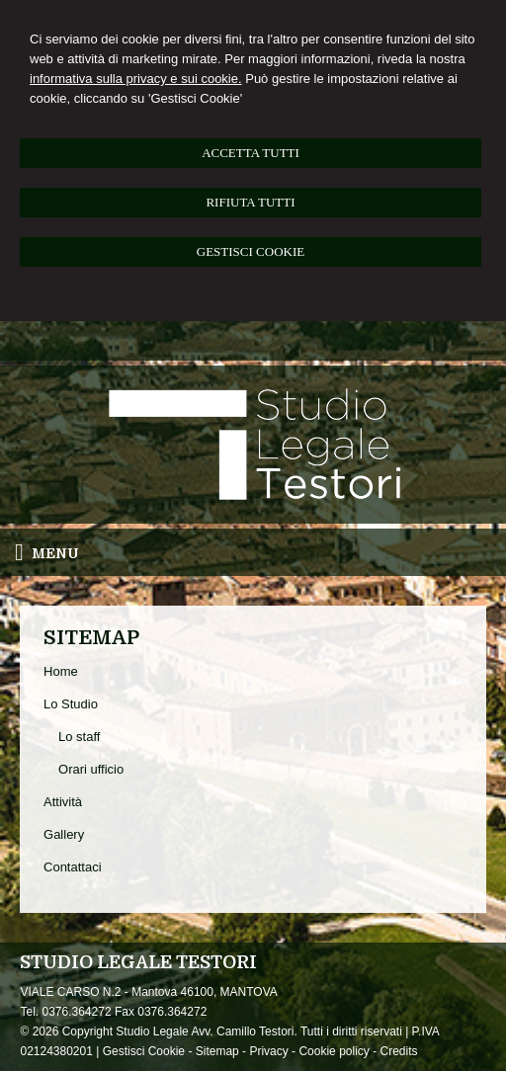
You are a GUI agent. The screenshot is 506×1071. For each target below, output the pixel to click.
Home (60, 671)
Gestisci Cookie (144, 1051)
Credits (398, 1051)
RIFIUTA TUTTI (250, 202)
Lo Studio (70, 704)
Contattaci (72, 867)
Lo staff (79, 736)
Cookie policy (333, 1051)
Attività (62, 801)
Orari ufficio (91, 769)
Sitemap (217, 1051)
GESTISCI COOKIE (250, 251)
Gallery (63, 834)
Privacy (268, 1051)
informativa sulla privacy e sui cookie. (136, 78)
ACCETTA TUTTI (250, 152)
